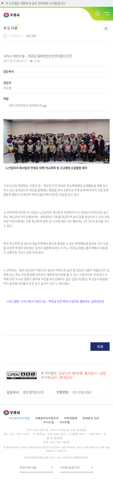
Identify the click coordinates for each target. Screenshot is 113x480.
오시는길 (48, 422)
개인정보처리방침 (19, 418)
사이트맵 (64, 422)
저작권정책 (70, 418)
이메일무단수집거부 (47, 418)
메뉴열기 (107, 14)
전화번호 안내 (90, 418)
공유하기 (106, 28)
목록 (100, 346)
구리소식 (16, 36)
